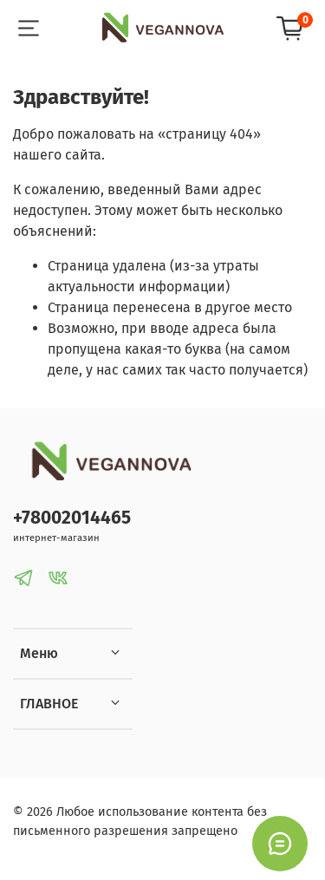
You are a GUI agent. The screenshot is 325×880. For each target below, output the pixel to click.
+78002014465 (72, 518)
